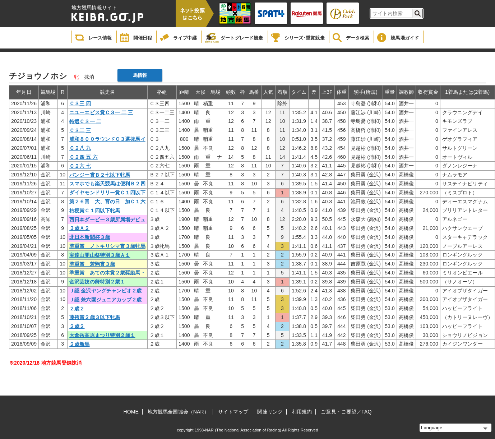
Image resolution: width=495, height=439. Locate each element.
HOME (131, 412)
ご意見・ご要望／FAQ (346, 412)
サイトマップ (233, 412)
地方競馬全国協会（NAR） (178, 412)
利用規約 (302, 412)
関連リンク (270, 412)
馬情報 (140, 75)
